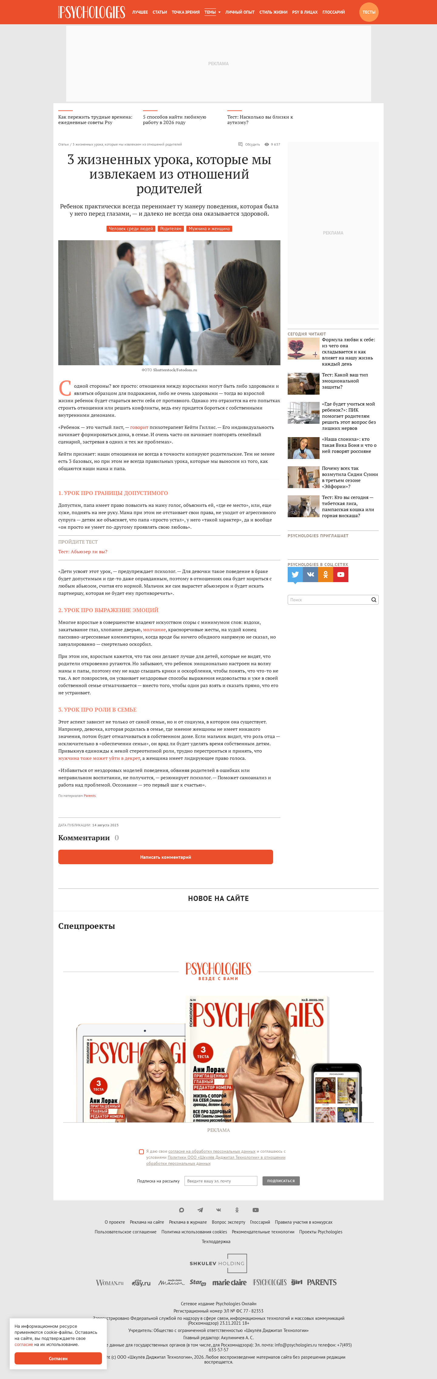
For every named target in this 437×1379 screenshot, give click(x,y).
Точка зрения (186, 12)
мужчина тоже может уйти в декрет (99, 758)
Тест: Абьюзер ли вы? (82, 551)
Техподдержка (216, 1241)
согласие (24, 1344)
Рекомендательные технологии (263, 1232)
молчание (154, 629)
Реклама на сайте (147, 1222)
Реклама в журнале (188, 1222)
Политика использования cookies (194, 1232)
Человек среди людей (131, 228)
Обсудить (249, 144)
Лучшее (140, 12)
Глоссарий (334, 12)
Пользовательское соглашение (126, 1232)
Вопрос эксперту (228, 1222)
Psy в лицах (305, 12)
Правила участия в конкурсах (304, 1222)
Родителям (170, 228)
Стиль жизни (273, 12)
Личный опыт (240, 12)
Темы (210, 12)
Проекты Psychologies (320, 1232)
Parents (90, 795)
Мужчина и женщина (209, 228)
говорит (139, 427)
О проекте (115, 1222)
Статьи (160, 12)
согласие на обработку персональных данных (212, 1151)
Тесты (369, 12)
